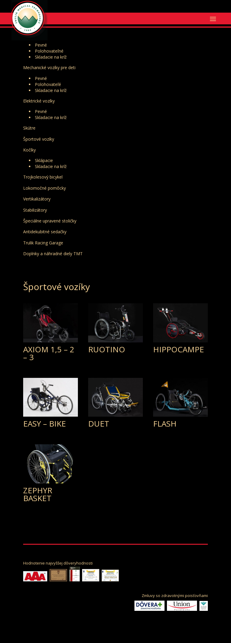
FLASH (165, 423)
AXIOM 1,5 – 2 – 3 (48, 353)
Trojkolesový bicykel (43, 177)
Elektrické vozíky (39, 101)
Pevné (41, 45)
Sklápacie (44, 160)
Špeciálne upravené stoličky (49, 221)
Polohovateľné (49, 51)
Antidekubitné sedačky (44, 231)
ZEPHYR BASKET (37, 494)
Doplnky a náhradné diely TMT (53, 253)
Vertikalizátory (37, 199)
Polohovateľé (48, 84)
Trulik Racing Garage (43, 243)
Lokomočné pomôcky (44, 188)
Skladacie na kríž (51, 57)
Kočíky (29, 150)
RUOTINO (106, 349)
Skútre (29, 128)
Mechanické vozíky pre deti (49, 67)
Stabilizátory (35, 210)
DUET (98, 423)
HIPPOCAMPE (178, 349)
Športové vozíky (38, 139)
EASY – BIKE (44, 423)
